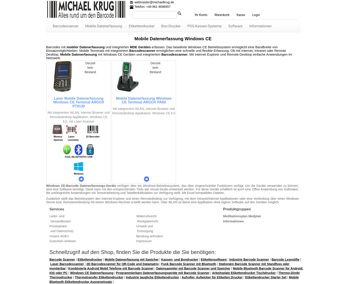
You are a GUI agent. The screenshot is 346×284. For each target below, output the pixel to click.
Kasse (240, 15)
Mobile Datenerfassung (103, 26)
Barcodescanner (66, 26)
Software (235, 26)
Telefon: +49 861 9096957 (150, 6)
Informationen (260, 26)
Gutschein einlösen (62, 241)
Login (256, 15)
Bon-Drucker (171, 26)
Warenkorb (221, 15)
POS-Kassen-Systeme (204, 26)
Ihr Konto (201, 15)
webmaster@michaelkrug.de (154, 2)
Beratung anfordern (149, 236)
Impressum (144, 241)
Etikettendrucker (142, 26)
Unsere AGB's (59, 236)
